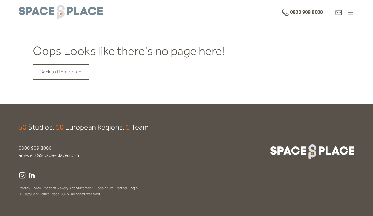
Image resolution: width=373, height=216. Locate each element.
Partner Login (127, 188)
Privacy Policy (30, 188)
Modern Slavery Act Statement (68, 188)
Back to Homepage (60, 72)
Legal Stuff (104, 188)
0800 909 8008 (35, 148)
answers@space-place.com (49, 155)
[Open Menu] (350, 12)
